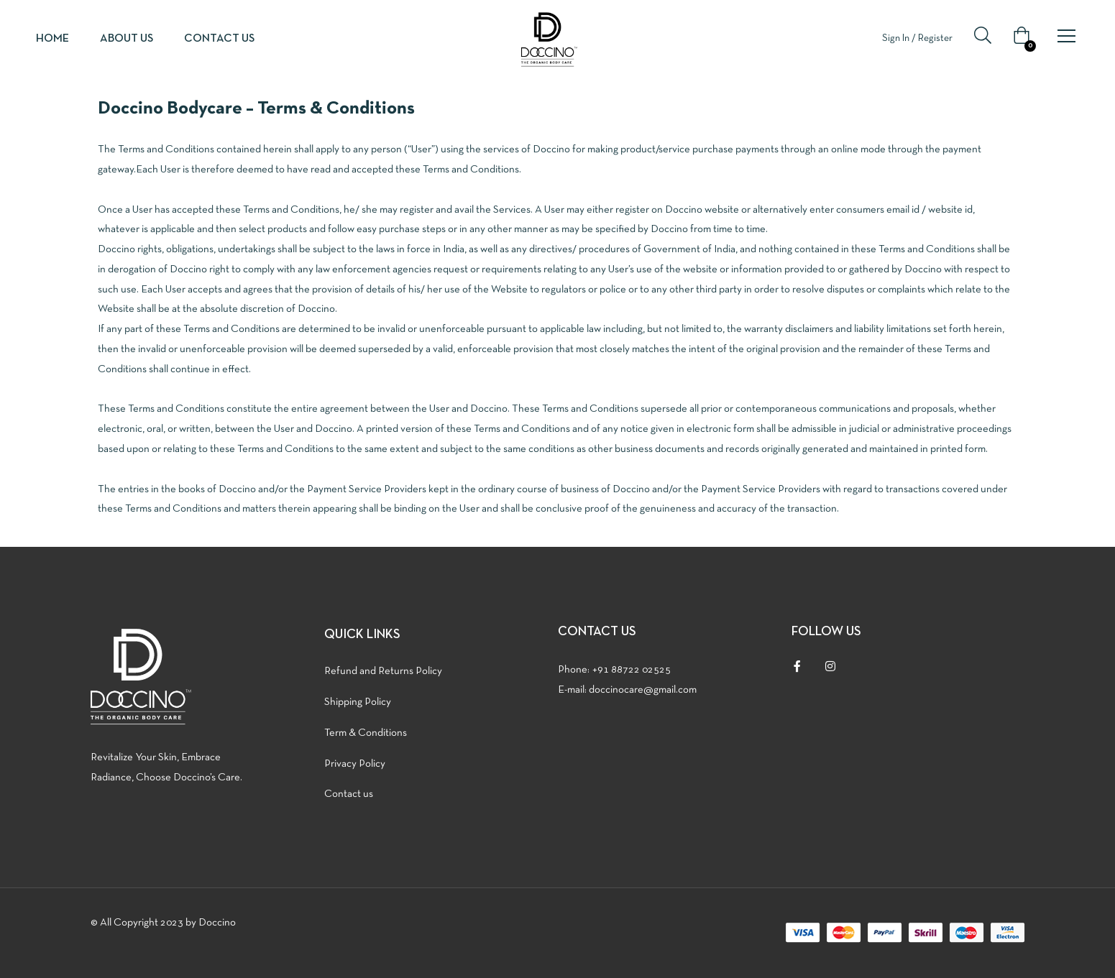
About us (126, 39)
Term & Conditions (365, 733)
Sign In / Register (917, 38)
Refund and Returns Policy (383, 671)
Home (52, 39)
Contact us (219, 39)
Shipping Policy (357, 702)
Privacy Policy (354, 764)
